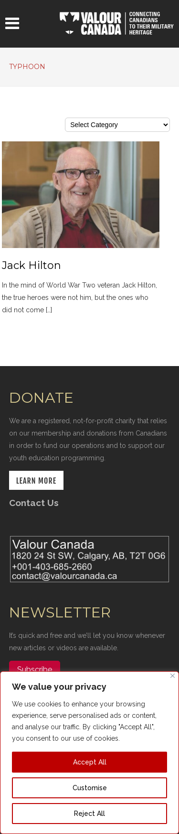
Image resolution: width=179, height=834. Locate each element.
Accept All (89, 762)
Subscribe (34, 669)
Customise (90, 788)
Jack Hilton (31, 265)
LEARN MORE (36, 481)
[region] (89, 752)
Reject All (89, 813)
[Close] (172, 676)
